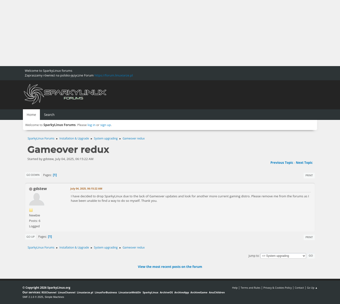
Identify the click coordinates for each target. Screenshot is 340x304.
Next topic (304, 162)
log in (92, 125)
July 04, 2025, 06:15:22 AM (86, 188)
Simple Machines (54, 297)
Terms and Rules (250, 287)
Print (309, 175)
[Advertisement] (141, 33)
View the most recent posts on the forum (170, 267)
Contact (299, 287)
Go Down (32, 175)
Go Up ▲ (312, 287)
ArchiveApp (181, 292)
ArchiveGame (198, 292)
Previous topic (281, 162)
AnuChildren (217, 292)
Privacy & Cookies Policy (277, 287)
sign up (105, 125)
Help (235, 287)
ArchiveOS (166, 292)
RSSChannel (49, 292)
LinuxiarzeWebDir (130, 292)
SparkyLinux (150, 292)
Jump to (254, 255)
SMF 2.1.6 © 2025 (32, 297)
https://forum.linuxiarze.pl (113, 75)
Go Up (30, 236)
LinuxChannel (66, 292)
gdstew (40, 188)
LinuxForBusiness (106, 292)
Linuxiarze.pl (85, 292)
